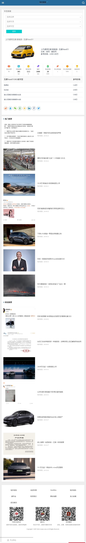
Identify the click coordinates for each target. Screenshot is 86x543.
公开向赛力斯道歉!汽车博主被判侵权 (50, 392)
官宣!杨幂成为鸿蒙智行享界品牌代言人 (51, 208)
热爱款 (6, 85)
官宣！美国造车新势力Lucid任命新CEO (51, 259)
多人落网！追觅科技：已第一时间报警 (50, 442)
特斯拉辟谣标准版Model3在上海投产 (50, 417)
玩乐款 (6, 90)
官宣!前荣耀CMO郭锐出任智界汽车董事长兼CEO (54, 316)
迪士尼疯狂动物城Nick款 (12, 99)
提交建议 (14, 502)
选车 (14, 31)
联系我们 (33, 496)
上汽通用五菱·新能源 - (55, 49)
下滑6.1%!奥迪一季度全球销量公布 (49, 234)
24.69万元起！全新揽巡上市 (47, 367)
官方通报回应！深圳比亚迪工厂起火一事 (51, 284)
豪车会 (13, 496)
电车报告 (14, 490)
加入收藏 (73, 496)
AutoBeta (53, 490)
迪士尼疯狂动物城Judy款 (12, 95)
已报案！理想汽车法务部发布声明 (49, 133)
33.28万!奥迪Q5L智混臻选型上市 (48, 183)
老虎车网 (33, 490)
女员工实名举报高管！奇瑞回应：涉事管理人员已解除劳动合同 (59, 341)
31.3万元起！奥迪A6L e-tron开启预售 (50, 467)
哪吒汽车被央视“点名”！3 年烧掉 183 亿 (51, 158)
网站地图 (53, 496)
